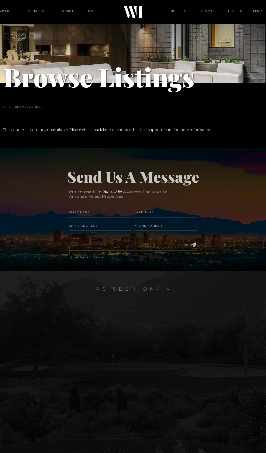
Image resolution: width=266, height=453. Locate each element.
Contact (243, 15)
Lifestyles (201, 15)
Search (73, 15)
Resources (47, 15)
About (21, 15)
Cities (92, 15)
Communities (176, 15)
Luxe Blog (224, 15)
